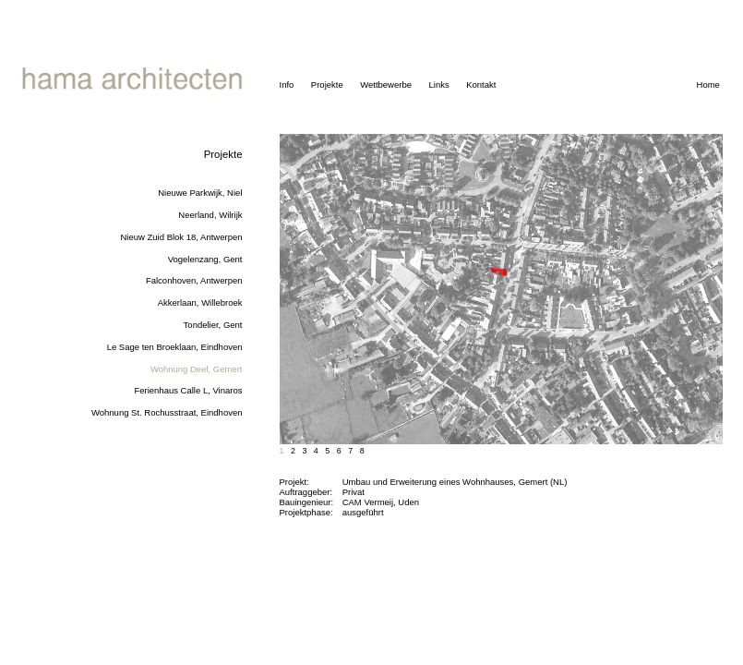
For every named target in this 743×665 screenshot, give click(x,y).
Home (708, 84)
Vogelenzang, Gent (205, 259)
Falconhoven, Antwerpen (194, 280)
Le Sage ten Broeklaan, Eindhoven (175, 347)
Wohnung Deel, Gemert (196, 369)
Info (287, 84)
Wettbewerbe (386, 84)
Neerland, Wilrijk (210, 215)
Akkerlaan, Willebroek (200, 302)
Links (438, 84)
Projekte (327, 84)
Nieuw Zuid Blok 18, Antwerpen (181, 237)
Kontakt (481, 84)
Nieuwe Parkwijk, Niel (200, 192)
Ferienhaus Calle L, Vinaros (188, 390)
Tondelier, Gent (213, 325)
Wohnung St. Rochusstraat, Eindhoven (167, 412)
